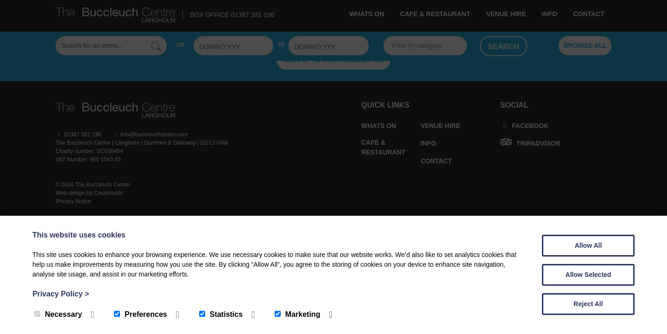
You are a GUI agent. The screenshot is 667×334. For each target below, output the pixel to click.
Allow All (588, 245)
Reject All (588, 304)
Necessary (58, 314)
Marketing (298, 314)
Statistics (221, 314)
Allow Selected (588, 274)
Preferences (140, 314)
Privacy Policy (60, 294)
